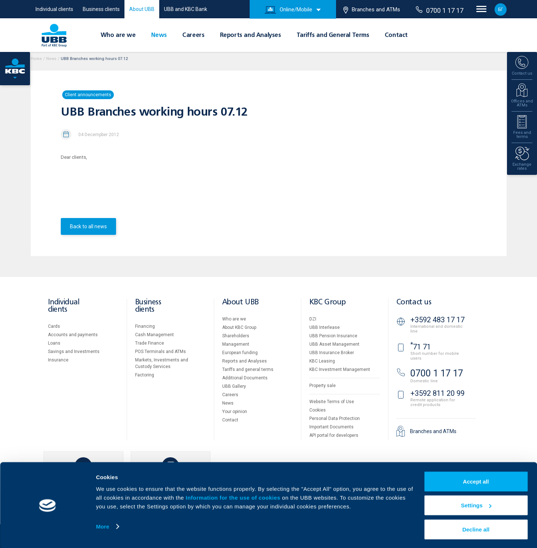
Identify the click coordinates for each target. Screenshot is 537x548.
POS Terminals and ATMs (160, 351)
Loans (54, 343)
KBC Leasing (322, 361)
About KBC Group (239, 327)
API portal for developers (333, 435)
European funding (240, 352)
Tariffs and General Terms (333, 35)
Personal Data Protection (334, 418)
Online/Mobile (288, 10)
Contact (396, 35)
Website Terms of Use (331, 401)
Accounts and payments (73, 334)
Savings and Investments (74, 351)
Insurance (58, 360)
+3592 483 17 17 (437, 319)
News (159, 35)
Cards (54, 326)
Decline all (475, 528)
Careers (193, 35)
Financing (145, 326)
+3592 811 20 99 (437, 393)
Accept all (476, 480)
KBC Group (327, 302)
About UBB (141, 9)
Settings (476, 505)
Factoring (144, 375)
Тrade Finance (149, 343)
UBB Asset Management (334, 344)
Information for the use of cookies (234, 496)
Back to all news (88, 226)
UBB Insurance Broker (331, 352)
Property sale (322, 385)
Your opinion (234, 411)
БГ (500, 9)
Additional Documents (245, 377)
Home (36, 58)
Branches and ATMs (371, 10)
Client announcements (88, 94)
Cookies (317, 410)
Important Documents (331, 426)
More (102, 525)
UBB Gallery (234, 386)
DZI (312, 319)
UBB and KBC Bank (185, 9)
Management (235, 344)
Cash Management (154, 334)
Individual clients (54, 9)
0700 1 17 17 (439, 10)
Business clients (101, 9)
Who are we (118, 35)
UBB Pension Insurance (333, 335)
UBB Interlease (324, 327)
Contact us (414, 302)
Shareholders (235, 335)
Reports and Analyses (250, 35)
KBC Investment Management (339, 369)
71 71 (420, 346)
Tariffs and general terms (247, 369)
